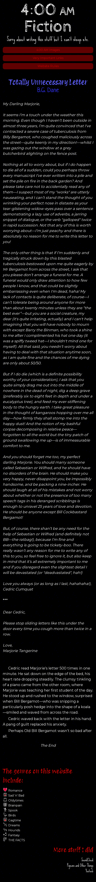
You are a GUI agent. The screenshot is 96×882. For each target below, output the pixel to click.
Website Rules (48, 66)
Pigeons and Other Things (80, 865)
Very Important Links (48, 58)
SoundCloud (87, 859)
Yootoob (89, 870)
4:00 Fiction (48, 18)
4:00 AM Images (48, 50)
